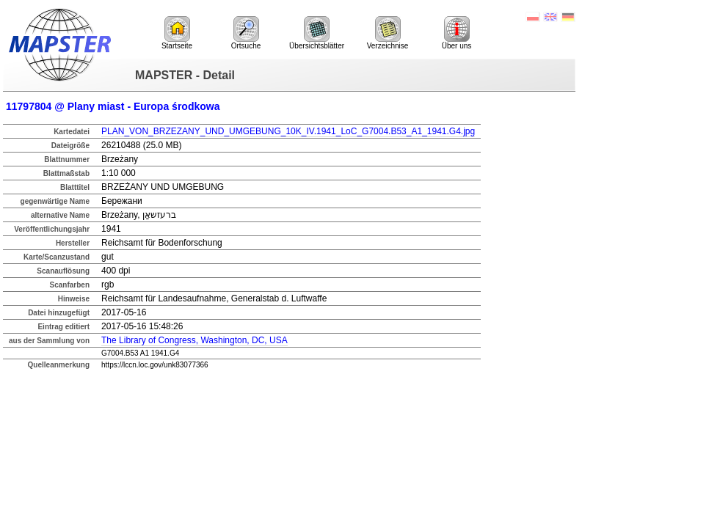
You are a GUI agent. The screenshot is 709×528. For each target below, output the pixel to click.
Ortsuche (246, 33)
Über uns (457, 33)
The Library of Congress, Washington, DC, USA (194, 340)
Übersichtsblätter (316, 33)
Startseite (176, 33)
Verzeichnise (388, 33)
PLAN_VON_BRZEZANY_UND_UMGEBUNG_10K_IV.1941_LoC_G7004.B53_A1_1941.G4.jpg (288, 131)
